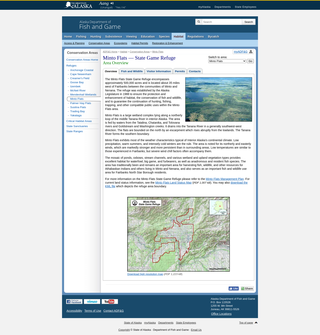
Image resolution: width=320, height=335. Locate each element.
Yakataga (75, 115)
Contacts (195, 71)
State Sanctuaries (77, 126)
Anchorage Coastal (81, 70)
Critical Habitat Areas (79, 121)
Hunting (95, 36)
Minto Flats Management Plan (225, 179)
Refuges (71, 65)
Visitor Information (159, 71)
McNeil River (78, 90)
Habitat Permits (139, 43)
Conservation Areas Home (82, 59)
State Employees (246, 7)
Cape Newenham (80, 74)
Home (68, 36)
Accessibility (74, 310)
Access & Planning (74, 43)
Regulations (196, 36)
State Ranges (74, 131)
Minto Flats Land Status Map (173, 182)
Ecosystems (120, 43)
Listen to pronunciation (111, 3)
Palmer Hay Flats (80, 103)
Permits (180, 71)
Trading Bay (77, 111)
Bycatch (213, 36)
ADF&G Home (110, 51)
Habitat (178, 36)
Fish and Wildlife (132, 71)
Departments (222, 7)
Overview (111, 71)
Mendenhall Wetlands (83, 94)
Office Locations (221, 313)
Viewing (131, 36)
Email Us (196, 329)
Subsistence (113, 36)
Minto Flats (157, 51)
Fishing (81, 36)
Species (164, 36)
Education (148, 36)
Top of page (246, 322)
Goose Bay (77, 82)
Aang (104, 3)
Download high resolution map (145, 274)
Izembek (75, 86)
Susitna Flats (78, 107)
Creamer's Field (79, 78)
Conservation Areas (99, 43)
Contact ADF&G (113, 310)
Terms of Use (92, 310)
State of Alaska (80, 5)
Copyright (124, 329)
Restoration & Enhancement (167, 43)
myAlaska (204, 7)
